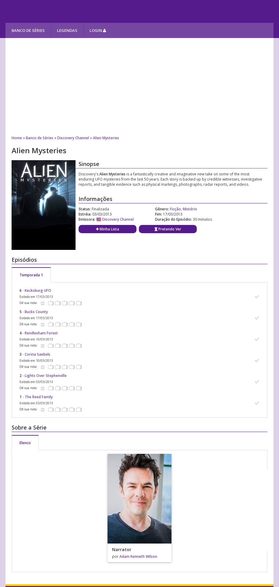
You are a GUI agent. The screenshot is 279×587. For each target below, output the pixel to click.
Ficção (175, 209)
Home (17, 137)
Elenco (25, 442)
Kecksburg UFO (38, 290)
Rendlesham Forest (41, 333)
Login (98, 30)
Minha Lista (107, 229)
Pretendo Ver (167, 229)
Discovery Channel (73, 137)
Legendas (67, 30)
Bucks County (36, 311)
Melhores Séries (61, 11)
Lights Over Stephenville (46, 375)
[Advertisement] (139, 86)
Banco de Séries (28, 30)
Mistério (190, 209)
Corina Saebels (37, 354)
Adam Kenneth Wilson (138, 556)
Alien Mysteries (106, 137)
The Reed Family (39, 396)
